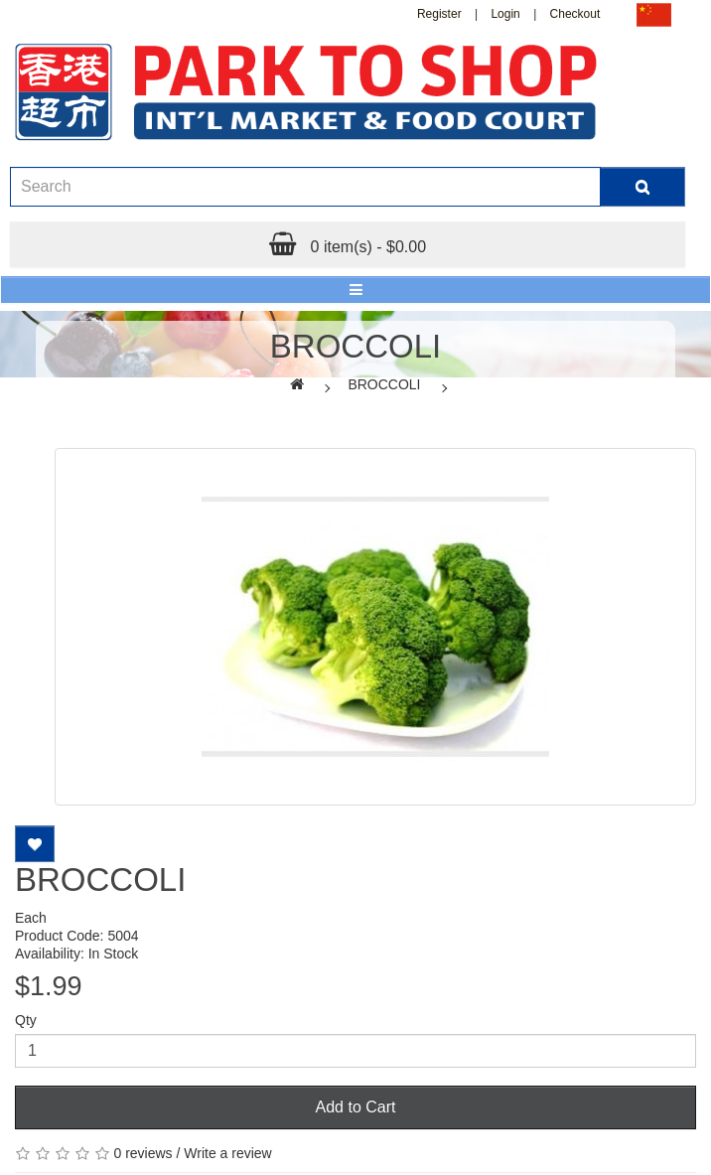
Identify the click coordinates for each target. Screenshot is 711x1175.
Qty (26, 1020)
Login (505, 14)
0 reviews (142, 1153)
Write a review (227, 1153)
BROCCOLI (384, 384)
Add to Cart (356, 1107)
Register (439, 14)
